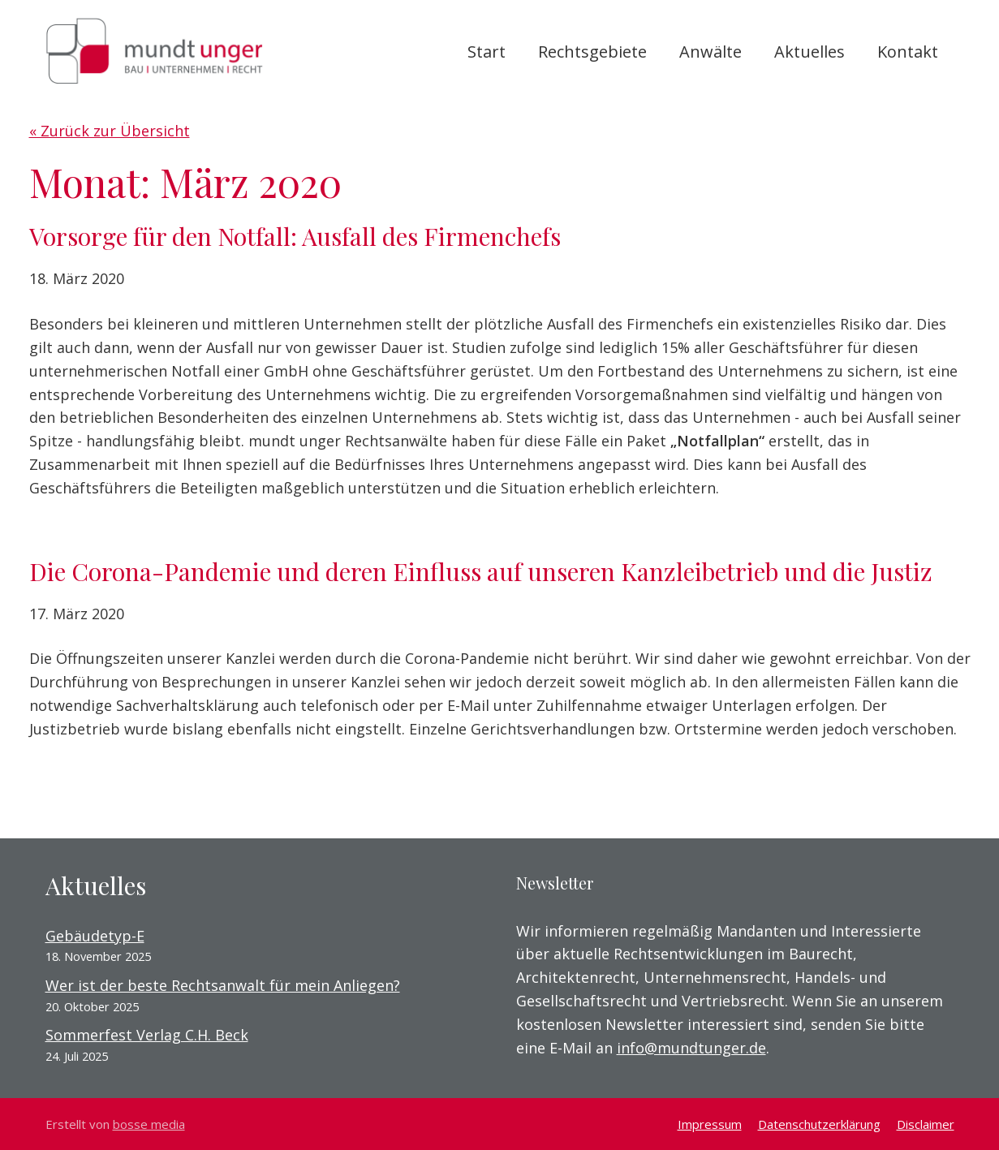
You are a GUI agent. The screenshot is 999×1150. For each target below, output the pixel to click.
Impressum (710, 1124)
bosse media (149, 1124)
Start (486, 51)
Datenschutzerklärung (819, 1124)
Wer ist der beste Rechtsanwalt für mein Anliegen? (222, 985)
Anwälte (710, 51)
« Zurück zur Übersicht (109, 130)
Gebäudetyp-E (94, 935)
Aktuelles (809, 51)
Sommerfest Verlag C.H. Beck (146, 1034)
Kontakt (907, 51)
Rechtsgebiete (592, 51)
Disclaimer (925, 1124)
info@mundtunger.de (691, 1047)
